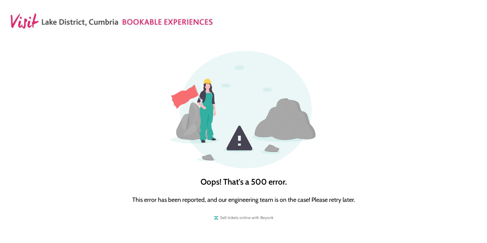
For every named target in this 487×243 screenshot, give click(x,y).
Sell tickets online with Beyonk (246, 217)
